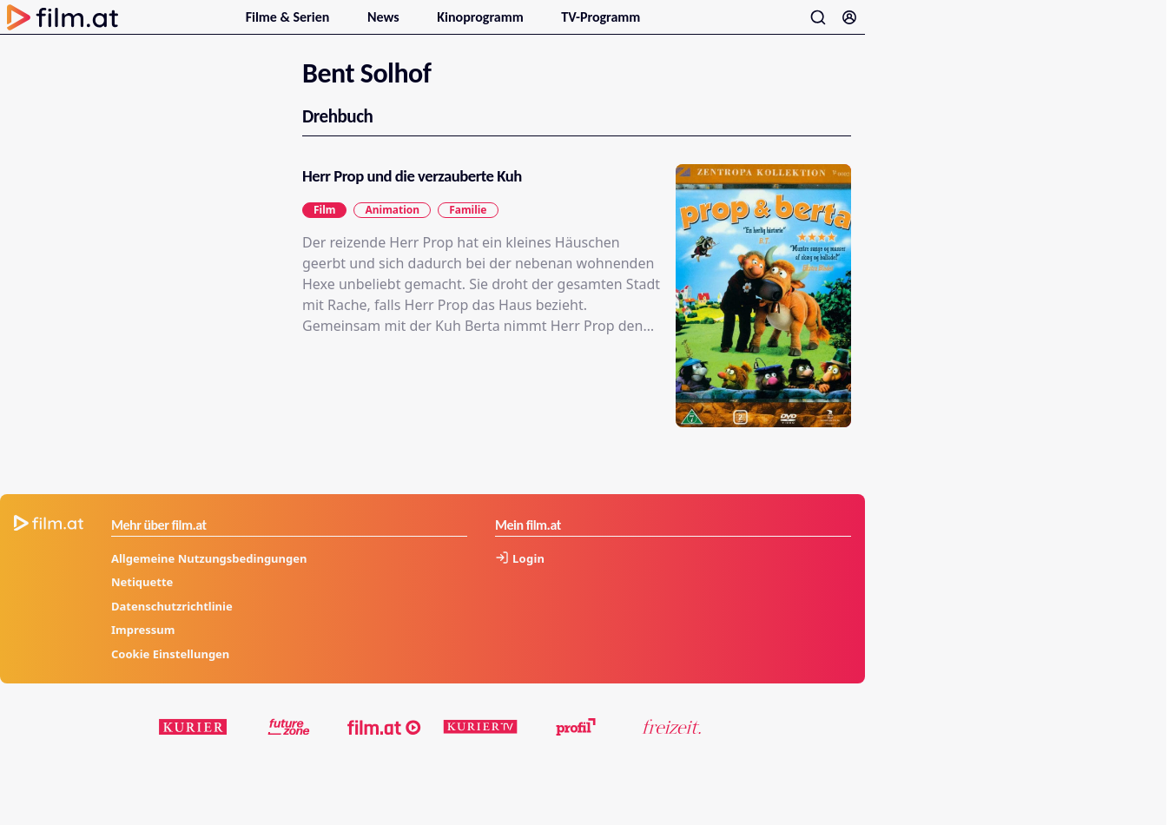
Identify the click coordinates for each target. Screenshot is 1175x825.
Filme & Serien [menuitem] (289, 26)
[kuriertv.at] (480, 747)
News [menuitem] (384, 26)
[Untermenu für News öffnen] (409, 24)
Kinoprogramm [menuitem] (481, 26)
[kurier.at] (193, 747)
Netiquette (142, 602)
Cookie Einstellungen (170, 673)
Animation (392, 228)
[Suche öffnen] (818, 27)
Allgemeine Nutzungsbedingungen (209, 577)
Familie (467, 228)
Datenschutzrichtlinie (172, 625)
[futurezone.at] (289, 747)
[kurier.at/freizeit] (671, 747)
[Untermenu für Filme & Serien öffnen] (340, 24)
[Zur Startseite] (62, 27)
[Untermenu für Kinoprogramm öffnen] (533, 24)
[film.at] (384, 747)
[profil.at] (575, 747)
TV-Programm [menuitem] (600, 26)
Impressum (143, 649)
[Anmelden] (849, 27)
